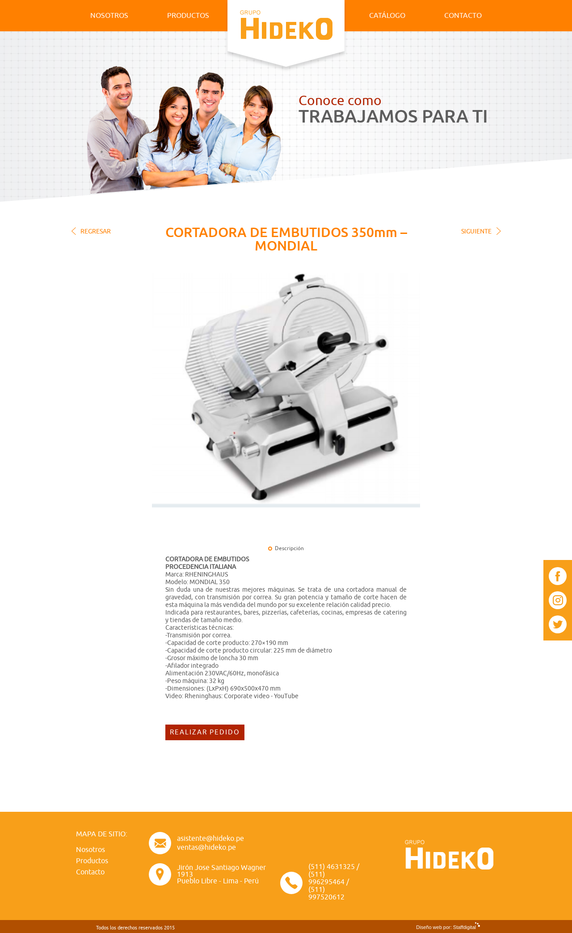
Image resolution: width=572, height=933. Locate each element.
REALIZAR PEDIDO (205, 732)
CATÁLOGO (387, 15)
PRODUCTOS (188, 15)
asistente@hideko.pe (210, 838)
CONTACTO (463, 15)
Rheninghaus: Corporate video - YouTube (242, 696)
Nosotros (90, 849)
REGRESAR (95, 231)
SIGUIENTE (476, 231)
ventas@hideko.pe (206, 847)
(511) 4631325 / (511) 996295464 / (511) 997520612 (333, 882)
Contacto (90, 872)
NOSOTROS (109, 15)
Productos (92, 861)
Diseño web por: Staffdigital (446, 927)
